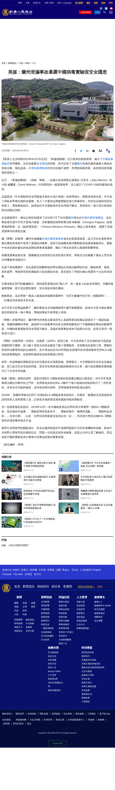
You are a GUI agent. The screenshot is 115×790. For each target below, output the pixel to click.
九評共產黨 (86, 671)
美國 (16, 606)
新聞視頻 (46, 597)
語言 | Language (64, 3)
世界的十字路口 (66, 632)
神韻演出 (18, 631)
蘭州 (79, 163)
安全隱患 (42, 163)
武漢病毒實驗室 (37, 168)
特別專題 (86, 647)
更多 (29, 723)
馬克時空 (63, 636)
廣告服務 (79, 713)
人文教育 (82, 597)
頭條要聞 (18, 619)
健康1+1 (98, 602)
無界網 (6, 723)
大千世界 (52, 675)
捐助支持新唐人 (86, 586)
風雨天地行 (86, 682)
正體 (46, 3)
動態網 (101, 719)
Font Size (100, 150)
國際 (16, 603)
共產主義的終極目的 (90, 663)
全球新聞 (45, 602)
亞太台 (75, 570)
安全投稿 (67, 713)
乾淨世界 (48, 719)
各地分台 (37, 3)
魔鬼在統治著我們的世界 (93, 667)
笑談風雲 (81, 605)
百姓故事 (85, 690)
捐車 (103, 3)
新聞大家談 (64, 602)
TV (98, 12)
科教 (25, 614)
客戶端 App (104, 713)
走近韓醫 (98, 620)
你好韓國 (52, 660)
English (97, 570)
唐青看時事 (64, 628)
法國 (58, 570)
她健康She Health (102, 605)
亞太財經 (45, 639)
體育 (33, 606)
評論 (16, 610)
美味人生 (52, 667)
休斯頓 (50, 570)
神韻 (20, 3)
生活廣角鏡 (53, 652)
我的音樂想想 (54, 690)
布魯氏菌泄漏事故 (92, 217)
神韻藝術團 (21, 719)
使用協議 (56, 713)
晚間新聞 (45, 613)
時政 (27, 63)
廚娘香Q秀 (53, 679)
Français (6, 574)
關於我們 (20, 713)
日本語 (28, 574)
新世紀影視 (18, 723)
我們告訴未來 (87, 652)
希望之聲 (60, 719)
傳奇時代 (85, 656)
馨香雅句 (81, 613)
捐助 (96, 3)
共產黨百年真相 (88, 660)
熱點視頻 (30, 619)
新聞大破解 (64, 620)
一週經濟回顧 (47, 628)
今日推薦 (30, 623)
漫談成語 (81, 617)
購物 (111, 3)
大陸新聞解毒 (65, 639)
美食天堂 (52, 663)
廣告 (88, 3)
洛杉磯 (33, 570)
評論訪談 (64, 597)
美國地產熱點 (83, 628)
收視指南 (32, 713)
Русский (18, 574)
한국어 (37, 574)
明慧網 (91, 719)
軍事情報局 (64, 624)
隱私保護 (44, 713)
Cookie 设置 (57, 743)
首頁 (3, 63)
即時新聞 (18, 623)
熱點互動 (63, 605)
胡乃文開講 (99, 609)
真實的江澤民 (87, 675)
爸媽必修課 (82, 620)
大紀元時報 (35, 719)
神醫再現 (98, 617)
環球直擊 (45, 605)
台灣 (25, 606)
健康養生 (99, 597)
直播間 (67, 586)
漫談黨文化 (86, 694)
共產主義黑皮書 (88, 686)
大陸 (21, 63)
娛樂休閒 (53, 647)
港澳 (25, 603)
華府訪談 (45, 624)
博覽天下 (18, 627)
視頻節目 (43, 586)
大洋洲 (42, 570)
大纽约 (16, 570)
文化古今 (81, 624)
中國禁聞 (45, 609)
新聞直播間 (85, 12)
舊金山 (65, 570)
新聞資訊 (12, 63)
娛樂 (33, 603)
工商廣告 (85, 701)
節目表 (56, 586)
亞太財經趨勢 (47, 636)
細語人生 (63, 643)
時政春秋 (63, 613)
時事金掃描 (64, 609)
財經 (25, 610)
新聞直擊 (45, 617)
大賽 (27, 3)
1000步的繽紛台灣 (55, 684)
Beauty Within (54, 671)
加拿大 (24, 570)
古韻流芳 (81, 609)
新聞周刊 (45, 620)
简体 (52, 3)
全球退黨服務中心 (76, 719)
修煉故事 (85, 698)
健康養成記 (99, 613)
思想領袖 (63, 617)
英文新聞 (79, 3)
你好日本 (52, 656)
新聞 (19, 597)
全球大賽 (30, 631)
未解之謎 (81, 602)
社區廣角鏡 (46, 632)
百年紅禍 (85, 679)
